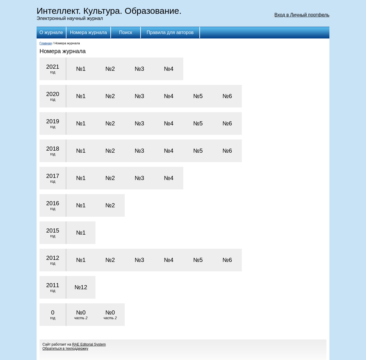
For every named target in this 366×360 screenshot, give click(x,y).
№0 (81, 314)
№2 (110, 68)
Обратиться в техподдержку (65, 348)
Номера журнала (88, 32)
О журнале (51, 32)
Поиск (125, 32)
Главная (46, 43)
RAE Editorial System (89, 344)
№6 (227, 96)
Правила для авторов (170, 32)
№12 (80, 287)
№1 (81, 68)
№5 (198, 96)
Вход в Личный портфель (301, 14)
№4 (169, 68)
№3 (139, 68)
